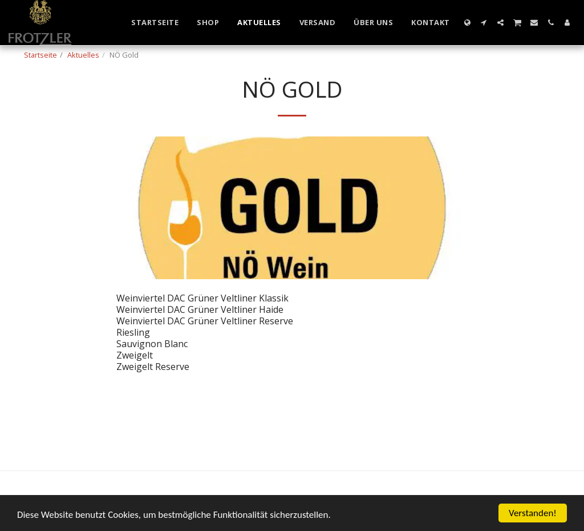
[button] (484, 22)
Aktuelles (83, 55)
